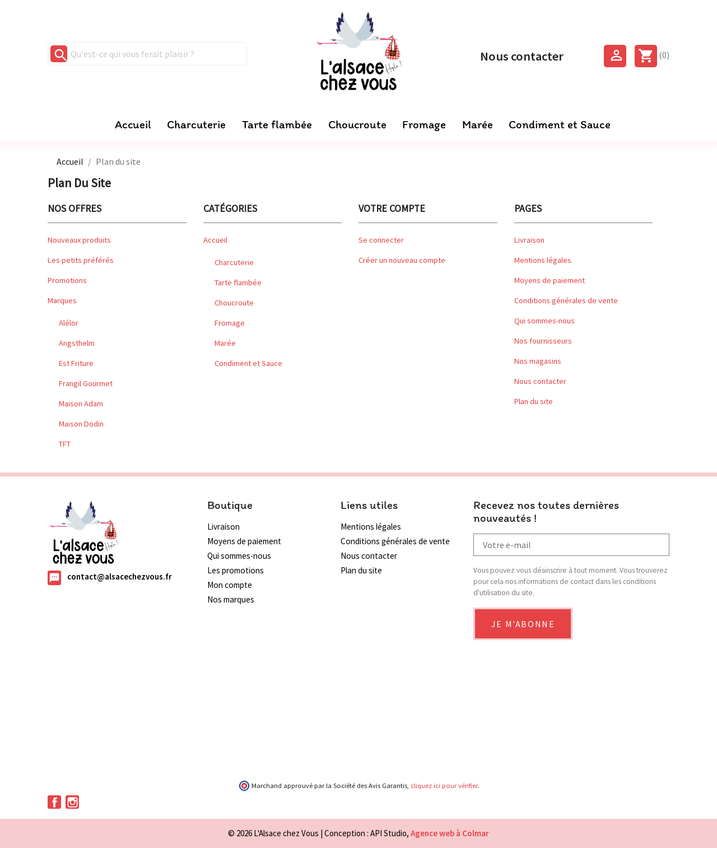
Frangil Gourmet (86, 383)
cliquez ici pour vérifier (444, 785)
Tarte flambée (277, 124)
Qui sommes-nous (544, 321)
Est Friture (76, 363)
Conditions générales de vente (566, 300)
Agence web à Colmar (450, 833)
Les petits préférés (81, 260)
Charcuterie (196, 124)
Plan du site (533, 401)
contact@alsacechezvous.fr (119, 577)
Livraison (529, 240)
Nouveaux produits (79, 240)
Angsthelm (77, 343)
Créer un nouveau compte (401, 260)
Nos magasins (537, 361)
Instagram (72, 802)
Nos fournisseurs (543, 341)
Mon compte (229, 585)
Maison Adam (81, 403)
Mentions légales (542, 260)
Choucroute (357, 124)
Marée (477, 124)
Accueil (133, 124)
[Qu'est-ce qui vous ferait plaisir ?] (147, 54)
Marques (62, 300)
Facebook (54, 802)
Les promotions (235, 570)
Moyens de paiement (549, 280)
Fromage (424, 124)
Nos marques (230, 599)
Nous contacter (522, 55)
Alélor (68, 323)
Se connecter (381, 240)
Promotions (67, 280)
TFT (65, 444)
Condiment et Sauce (560, 124)
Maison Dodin (81, 424)
